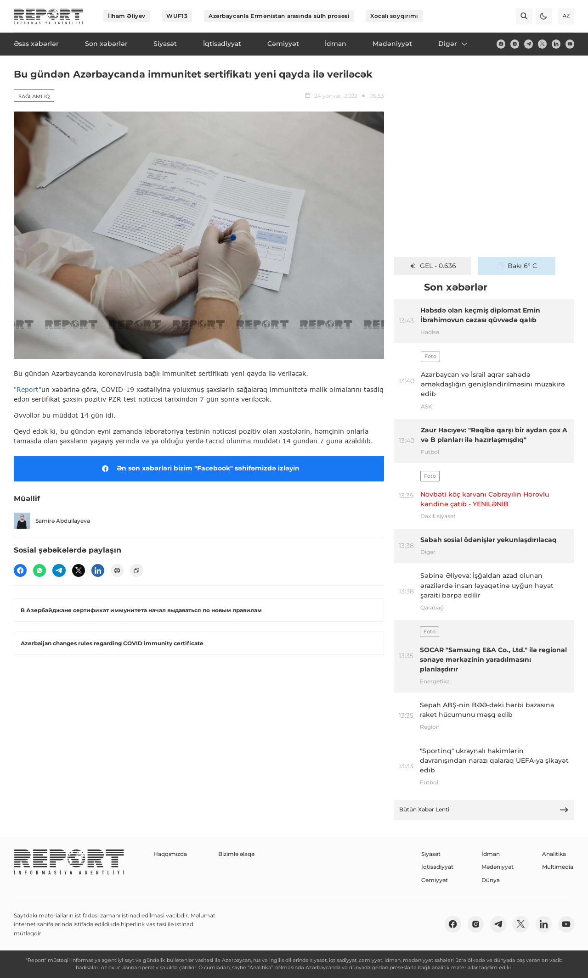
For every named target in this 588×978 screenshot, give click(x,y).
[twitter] (542, 43)
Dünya (490, 880)
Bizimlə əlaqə (236, 853)
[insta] (514, 43)
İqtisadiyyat (437, 866)
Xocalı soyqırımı (394, 15)
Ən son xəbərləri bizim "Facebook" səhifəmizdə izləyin (199, 468)
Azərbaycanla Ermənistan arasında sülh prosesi (279, 15)
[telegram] (528, 43)
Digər (453, 43)
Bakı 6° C (517, 266)
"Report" (27, 389)
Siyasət (431, 853)
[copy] (136, 570)
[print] (117, 570)
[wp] (39, 570)
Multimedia (557, 866)
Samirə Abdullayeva (52, 521)
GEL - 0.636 (432, 266)
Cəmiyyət (434, 880)
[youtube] (569, 43)
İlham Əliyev (127, 15)
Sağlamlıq (34, 96)
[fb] (501, 43)
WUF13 (176, 15)
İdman (490, 853)
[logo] (48, 16)
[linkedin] (556, 43)
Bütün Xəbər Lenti (484, 810)
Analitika (554, 853)
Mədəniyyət (497, 866)
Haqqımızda (170, 853)
